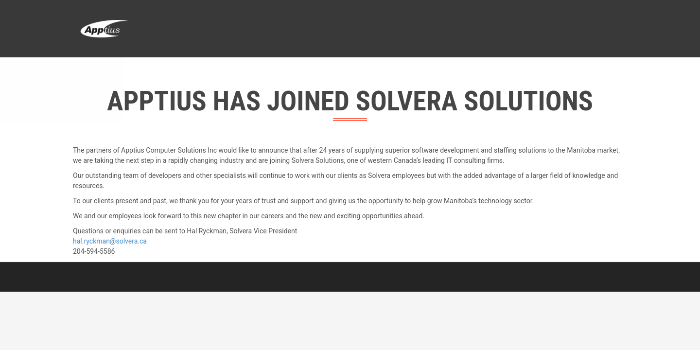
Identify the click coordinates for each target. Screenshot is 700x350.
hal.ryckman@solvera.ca (110, 241)
